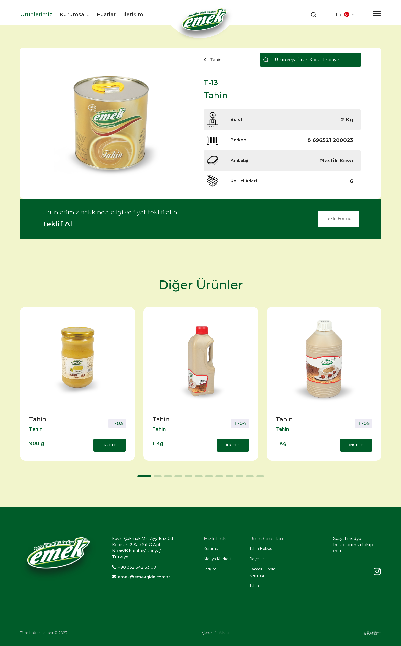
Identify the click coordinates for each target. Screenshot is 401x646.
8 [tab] (217, 478)
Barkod (238, 140)
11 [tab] (248, 478)
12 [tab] (258, 478)
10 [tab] (238, 478)
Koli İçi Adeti (244, 181)
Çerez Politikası (215, 632)
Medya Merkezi (217, 559)
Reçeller (256, 559)
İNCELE (110, 445)
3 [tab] (166, 478)
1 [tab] (139, 478)
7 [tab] (207, 478)
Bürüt (236, 119)
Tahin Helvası (261, 548)
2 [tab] (156, 478)
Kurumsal (74, 14)
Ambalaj (239, 160)
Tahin (254, 585)
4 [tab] (177, 478)
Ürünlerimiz (36, 14)
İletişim (133, 14)
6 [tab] (197, 478)
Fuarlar (106, 14)
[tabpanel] (77, 384)
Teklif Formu (338, 218)
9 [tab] (228, 478)
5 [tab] (187, 478)
